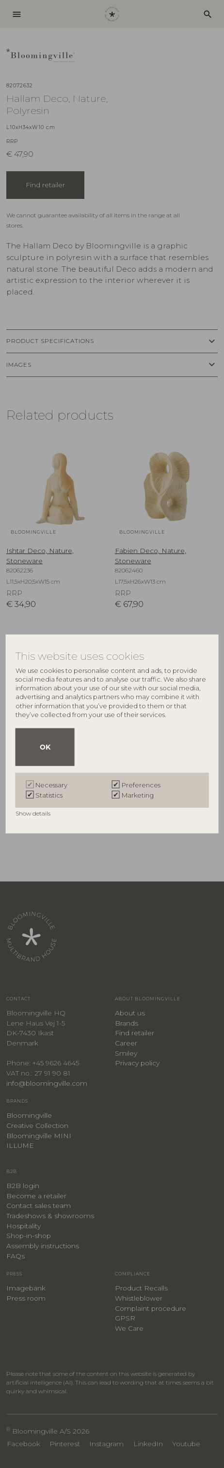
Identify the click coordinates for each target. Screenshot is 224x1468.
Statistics (49, 795)
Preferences (141, 785)
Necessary (51, 785)
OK (45, 747)
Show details (34, 813)
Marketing (138, 795)
